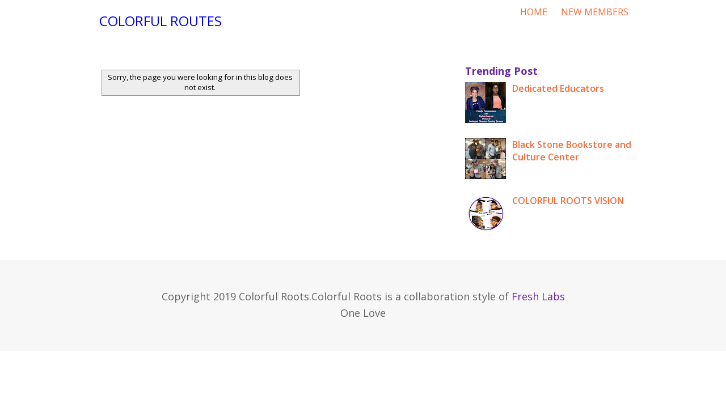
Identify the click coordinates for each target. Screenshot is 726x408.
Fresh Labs (538, 296)
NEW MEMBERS (594, 12)
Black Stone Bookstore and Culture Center (571, 150)
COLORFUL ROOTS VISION (568, 200)
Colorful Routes (160, 20)
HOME (533, 12)
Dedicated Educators (558, 88)
